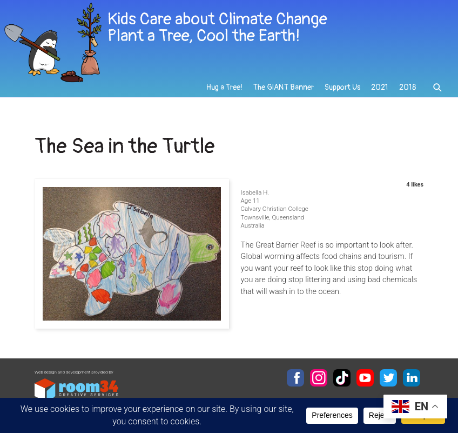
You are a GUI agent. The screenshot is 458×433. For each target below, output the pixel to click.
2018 (407, 87)
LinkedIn (411, 378)
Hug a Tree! (224, 87)
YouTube (365, 378)
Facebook (295, 378)
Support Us (342, 87)
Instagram (318, 378)
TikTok (342, 378)
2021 (379, 87)
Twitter (388, 378)
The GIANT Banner (283, 87)
